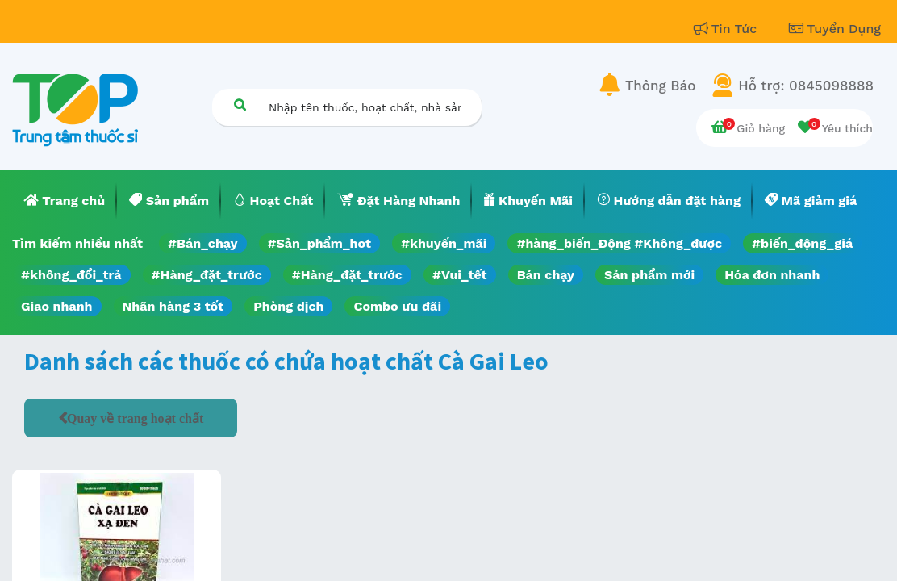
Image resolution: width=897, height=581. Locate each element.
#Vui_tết (459, 274)
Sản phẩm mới (649, 274)
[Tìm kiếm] (239, 104)
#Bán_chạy (203, 243)
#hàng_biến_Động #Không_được (619, 243)
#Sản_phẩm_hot (319, 243)
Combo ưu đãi (397, 306)
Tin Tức (727, 28)
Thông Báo (660, 85)
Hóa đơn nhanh (772, 274)
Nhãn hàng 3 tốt (173, 306)
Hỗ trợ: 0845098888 (806, 85)
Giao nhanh (57, 306)
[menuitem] (64, 200)
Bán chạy (545, 274)
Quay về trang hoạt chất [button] (135, 418)
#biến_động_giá (802, 243)
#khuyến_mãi (443, 243)
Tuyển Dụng (835, 28)
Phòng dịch (288, 306)
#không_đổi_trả (71, 274)
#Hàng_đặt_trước (207, 274)
